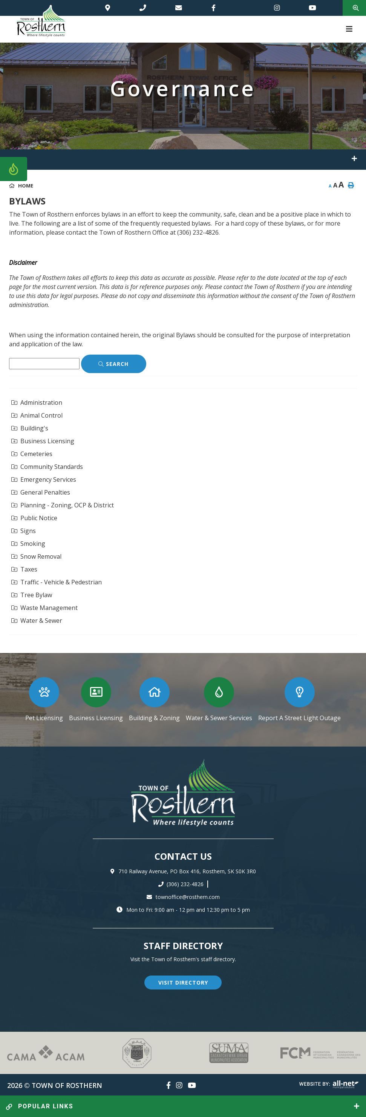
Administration (36, 402)
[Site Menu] (183, 159)
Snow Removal (36, 556)
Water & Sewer (36, 620)
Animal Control (37, 415)
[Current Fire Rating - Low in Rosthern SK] (13, 169)
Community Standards (47, 466)
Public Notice (34, 518)
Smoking (28, 543)
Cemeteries (31, 454)
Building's (29, 428)
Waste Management (44, 608)
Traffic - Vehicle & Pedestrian (56, 582)
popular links (40, 1106)
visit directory (183, 982)
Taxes (24, 569)
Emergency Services (43, 479)
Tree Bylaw (31, 595)
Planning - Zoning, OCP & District (62, 505)
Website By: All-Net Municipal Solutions (329, 1084)
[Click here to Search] (113, 364)
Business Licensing (42, 441)
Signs (23, 531)
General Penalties (40, 492)
